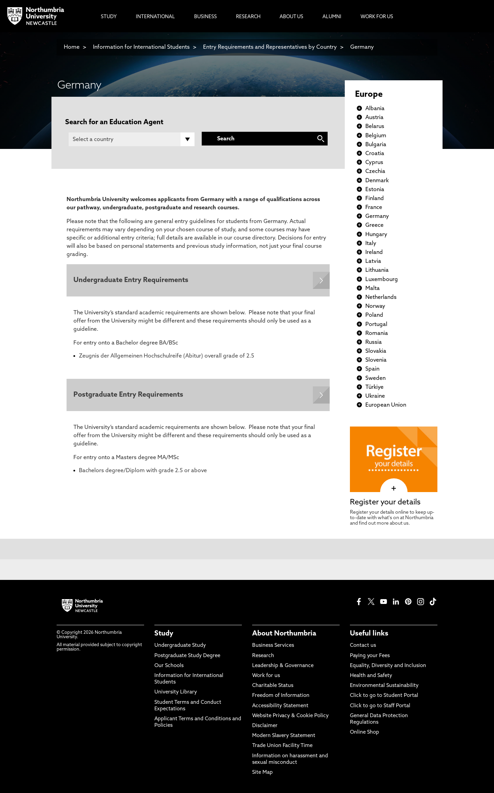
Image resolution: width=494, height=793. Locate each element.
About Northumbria (284, 633)
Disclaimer (265, 725)
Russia (373, 342)
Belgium (375, 136)
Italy (370, 243)
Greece (374, 225)
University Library (175, 692)
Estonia (374, 190)
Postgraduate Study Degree (187, 655)
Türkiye (374, 387)
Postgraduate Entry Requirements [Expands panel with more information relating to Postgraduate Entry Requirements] (128, 395)
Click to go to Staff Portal (380, 706)
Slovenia (376, 360)
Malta (372, 288)
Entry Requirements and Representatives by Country (270, 47)
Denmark (377, 181)
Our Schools (169, 665)
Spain (372, 369)
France (373, 207)
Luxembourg (381, 279)
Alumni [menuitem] (331, 17)
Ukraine (375, 396)
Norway (375, 306)
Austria (374, 117)
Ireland (374, 252)
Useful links (369, 633)
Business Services (273, 645)
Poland (374, 315)
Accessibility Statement (280, 706)
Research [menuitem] (248, 17)
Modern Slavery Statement (283, 735)
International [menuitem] (155, 17)
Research (263, 655)
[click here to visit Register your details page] (393, 488)
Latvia (373, 261)
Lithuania (377, 270)
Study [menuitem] (109, 17)
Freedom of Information (280, 695)
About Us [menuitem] (291, 17)
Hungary (376, 234)
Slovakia (375, 351)
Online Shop (364, 732)
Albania (375, 109)
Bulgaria (375, 145)
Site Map (262, 772)
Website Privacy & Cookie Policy (290, 716)
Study (163, 633)
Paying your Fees (370, 655)
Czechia (375, 171)
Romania (376, 333)
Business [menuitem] (205, 17)
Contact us (363, 645)
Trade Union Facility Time (282, 745)
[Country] (132, 139)
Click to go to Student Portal (384, 695)
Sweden (375, 378)
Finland (374, 198)
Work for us (266, 675)
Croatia (374, 153)
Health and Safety (371, 675)
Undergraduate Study (180, 645)
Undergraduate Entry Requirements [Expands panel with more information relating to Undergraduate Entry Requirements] (130, 280)
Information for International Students (141, 47)
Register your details (385, 502)
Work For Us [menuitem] (377, 17)
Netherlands (381, 297)
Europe (369, 95)
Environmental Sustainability (384, 685)
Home (72, 47)
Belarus (374, 126)
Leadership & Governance (283, 665)
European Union (385, 405)
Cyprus (374, 162)
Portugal (376, 324)
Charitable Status (272, 685)
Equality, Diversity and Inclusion (388, 665)
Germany (362, 47)
